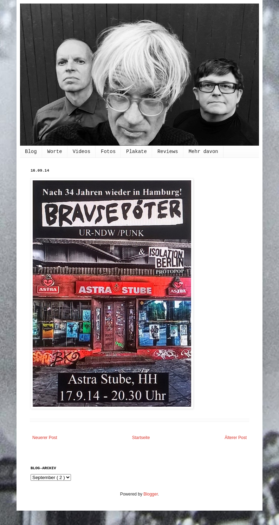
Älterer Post (236, 437)
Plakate (136, 151)
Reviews (167, 151)
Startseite (141, 437)
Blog (31, 151)
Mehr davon (203, 151)
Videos (81, 151)
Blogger (150, 494)
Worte (54, 151)
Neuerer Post (44, 437)
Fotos (108, 151)
